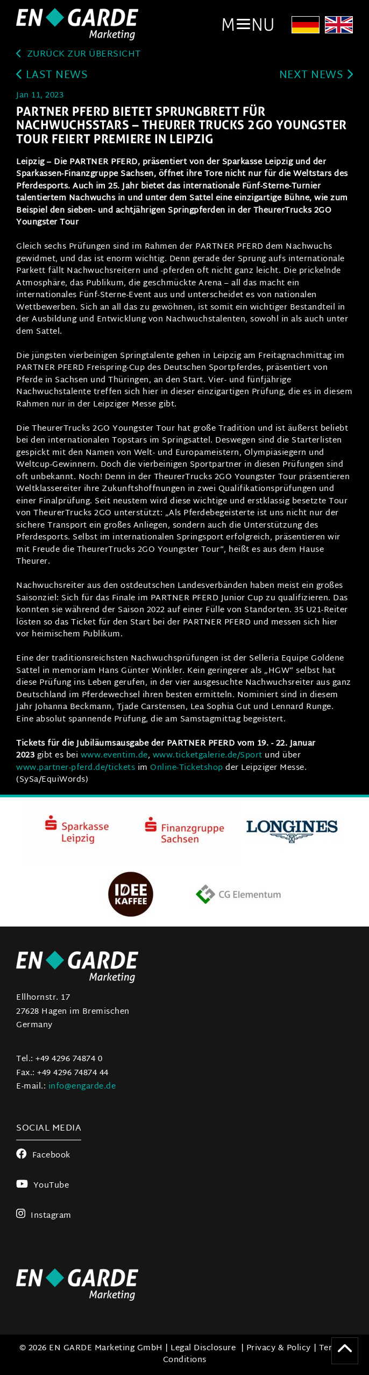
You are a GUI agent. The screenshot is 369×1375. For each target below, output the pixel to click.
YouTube (42, 1185)
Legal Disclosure (203, 1348)
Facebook (43, 1155)
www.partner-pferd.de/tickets (75, 768)
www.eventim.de (114, 755)
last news (52, 75)
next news (316, 75)
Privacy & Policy (278, 1348)
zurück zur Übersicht (78, 54)
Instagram (44, 1216)
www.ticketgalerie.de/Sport (209, 755)
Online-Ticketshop (186, 768)
